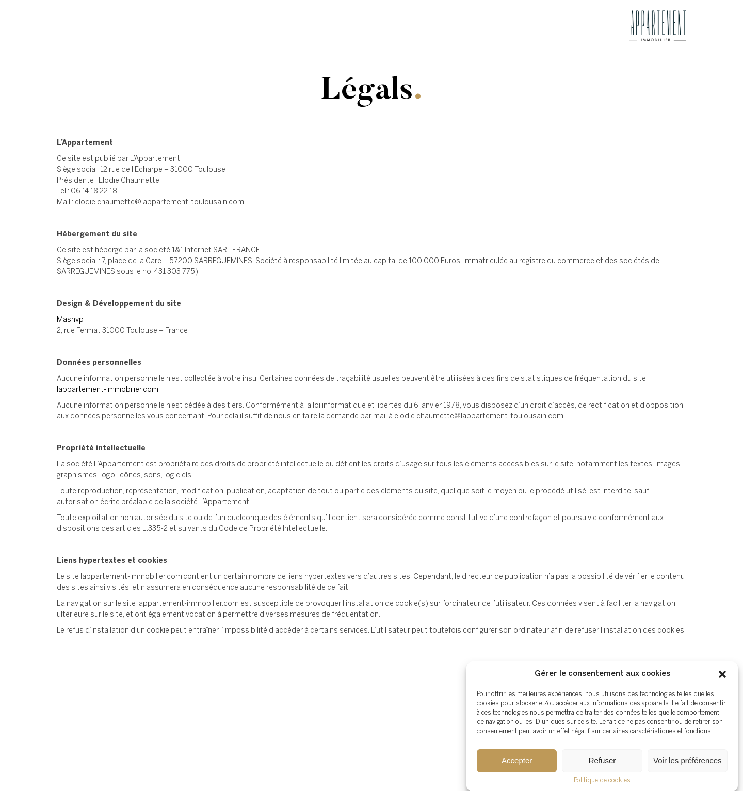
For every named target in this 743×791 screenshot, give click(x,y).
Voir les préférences (687, 764)
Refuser (602, 764)
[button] (722, 678)
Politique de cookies (602, 784)
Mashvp (70, 320)
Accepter (517, 764)
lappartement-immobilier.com (107, 389)
